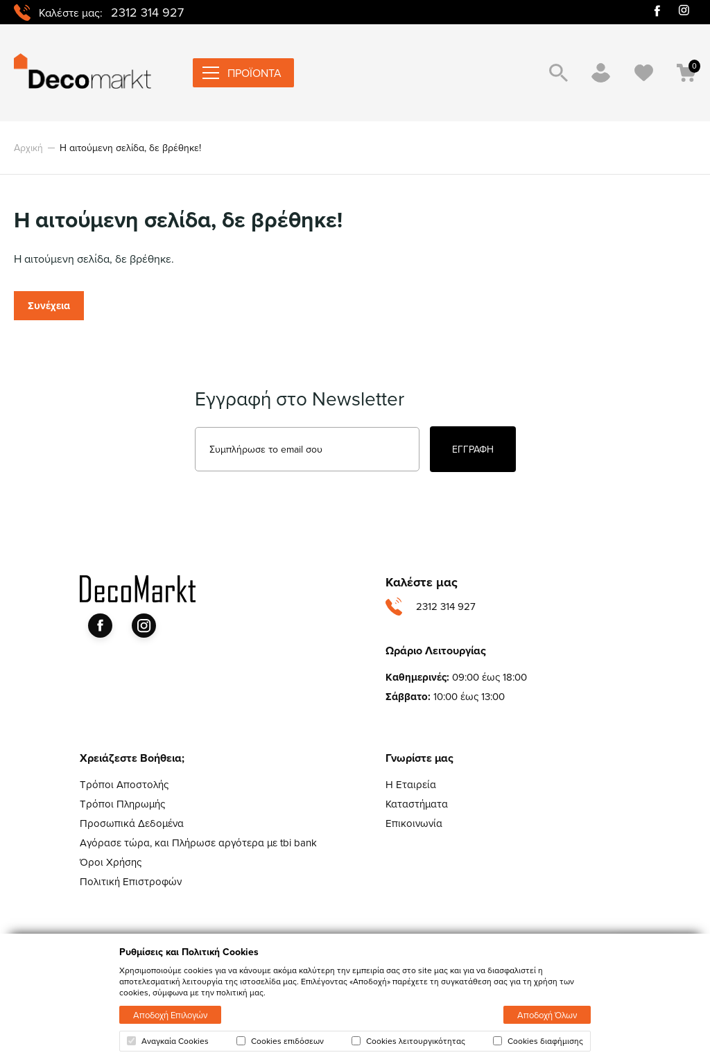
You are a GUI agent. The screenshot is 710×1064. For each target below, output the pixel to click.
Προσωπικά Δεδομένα (132, 823)
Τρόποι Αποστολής (124, 784)
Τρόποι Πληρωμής (122, 803)
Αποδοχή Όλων (547, 1015)
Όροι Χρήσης (110, 862)
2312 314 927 (147, 12)
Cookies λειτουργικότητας (408, 1041)
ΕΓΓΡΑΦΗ (473, 449)
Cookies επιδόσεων (280, 1041)
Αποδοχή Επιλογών (170, 1015)
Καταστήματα (417, 803)
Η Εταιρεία (411, 784)
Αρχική (28, 147)
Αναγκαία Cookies (168, 1041)
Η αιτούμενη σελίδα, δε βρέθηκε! (130, 147)
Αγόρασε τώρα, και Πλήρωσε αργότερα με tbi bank (198, 842)
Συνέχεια (49, 305)
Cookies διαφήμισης (538, 1041)
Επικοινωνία (414, 823)
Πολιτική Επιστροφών (131, 881)
